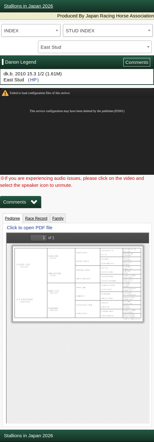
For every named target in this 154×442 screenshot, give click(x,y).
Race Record (36, 218)
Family (58, 218)
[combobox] (30, 30)
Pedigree (12, 218)
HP (33, 79)
